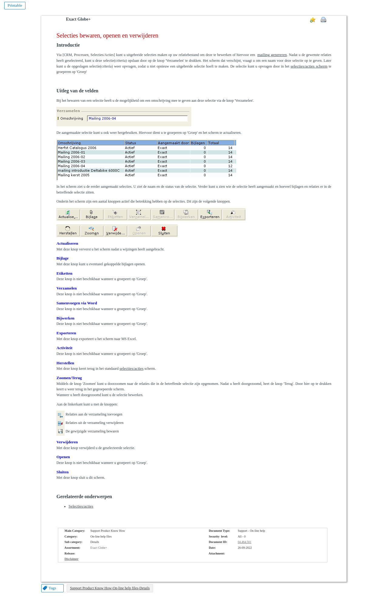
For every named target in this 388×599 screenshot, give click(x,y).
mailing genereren (272, 54)
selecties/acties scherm (309, 66)
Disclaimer (72, 559)
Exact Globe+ (78, 19)
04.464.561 (244, 542)
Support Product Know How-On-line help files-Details (110, 588)
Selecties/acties (81, 506)
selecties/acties (131, 368)
